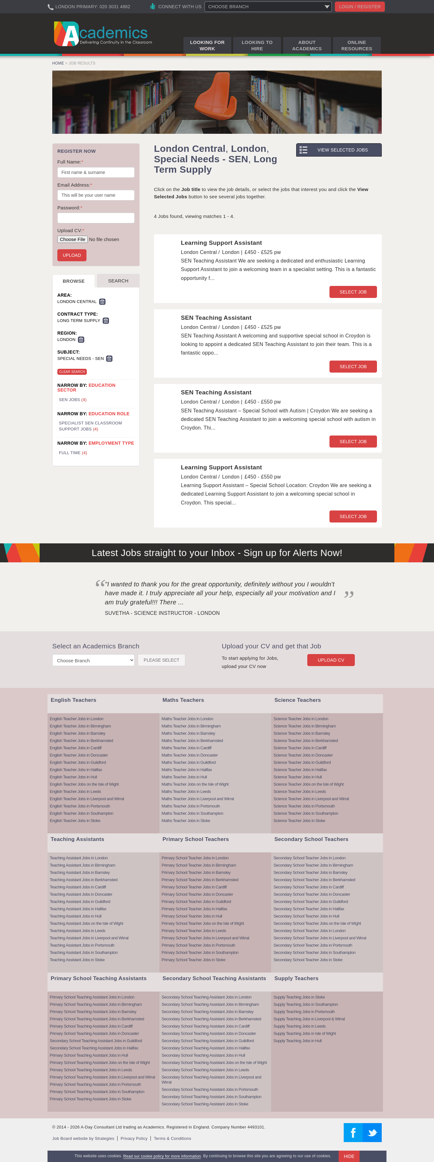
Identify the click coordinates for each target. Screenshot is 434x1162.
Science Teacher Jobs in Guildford (302, 762)
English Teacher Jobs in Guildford (78, 762)
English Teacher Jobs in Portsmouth (80, 806)
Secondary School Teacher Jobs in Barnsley (310, 872)
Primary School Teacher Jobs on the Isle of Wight (203, 923)
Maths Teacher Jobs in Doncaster (190, 755)
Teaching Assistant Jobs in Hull (75, 916)
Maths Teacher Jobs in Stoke (186, 820)
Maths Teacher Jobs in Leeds (186, 791)
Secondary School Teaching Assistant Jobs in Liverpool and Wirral (211, 1080)
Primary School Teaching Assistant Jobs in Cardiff (91, 1026)
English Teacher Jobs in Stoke (75, 820)
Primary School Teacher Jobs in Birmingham (199, 865)
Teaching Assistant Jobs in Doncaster (81, 894)
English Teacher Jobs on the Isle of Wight (84, 784)
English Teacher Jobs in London (76, 718)
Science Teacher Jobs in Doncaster (303, 755)
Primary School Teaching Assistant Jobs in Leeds (91, 1069)
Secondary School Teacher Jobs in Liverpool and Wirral (319, 938)
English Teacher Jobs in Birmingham (80, 726)
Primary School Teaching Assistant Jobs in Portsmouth (95, 1084)
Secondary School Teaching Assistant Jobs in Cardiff (206, 1026)
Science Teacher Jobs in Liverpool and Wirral (311, 798)
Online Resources (356, 45)
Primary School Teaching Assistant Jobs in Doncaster (94, 1033)
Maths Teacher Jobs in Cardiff (186, 747)
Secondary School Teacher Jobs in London (309, 858)
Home (58, 63)
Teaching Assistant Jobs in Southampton (84, 952)
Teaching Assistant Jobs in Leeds (77, 930)
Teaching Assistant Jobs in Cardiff (78, 887)
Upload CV (331, 660)
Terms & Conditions (172, 1138)
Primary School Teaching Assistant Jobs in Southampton (97, 1091)
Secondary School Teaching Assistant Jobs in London (206, 997)
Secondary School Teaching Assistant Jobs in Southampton (211, 1096)
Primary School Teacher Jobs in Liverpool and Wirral (205, 938)
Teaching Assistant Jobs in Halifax (78, 908)
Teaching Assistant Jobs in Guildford (80, 901)
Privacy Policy (134, 1138)
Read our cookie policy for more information (162, 1156)
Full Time (73, 452)
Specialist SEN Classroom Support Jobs (90, 426)
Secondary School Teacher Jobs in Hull (306, 916)
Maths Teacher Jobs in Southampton (192, 813)
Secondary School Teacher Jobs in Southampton (314, 952)
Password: (69, 207)
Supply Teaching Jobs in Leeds (299, 1026)
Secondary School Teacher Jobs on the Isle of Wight (317, 923)
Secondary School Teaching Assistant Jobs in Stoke (205, 1104)
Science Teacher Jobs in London (300, 718)
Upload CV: (70, 230)
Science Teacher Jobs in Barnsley (301, 733)
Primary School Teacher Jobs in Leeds (194, 930)
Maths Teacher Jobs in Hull (184, 777)
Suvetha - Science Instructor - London (162, 613)
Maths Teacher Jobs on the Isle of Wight (195, 784)
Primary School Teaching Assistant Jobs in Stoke (90, 1099)
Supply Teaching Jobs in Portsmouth (304, 1011)
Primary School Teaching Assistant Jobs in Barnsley (93, 1011)
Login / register (360, 6)
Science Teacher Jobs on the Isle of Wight (308, 784)
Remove (102, 302)
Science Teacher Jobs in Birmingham (304, 726)
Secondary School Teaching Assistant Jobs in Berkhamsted (211, 1019)
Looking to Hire (257, 45)
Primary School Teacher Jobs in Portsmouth (198, 945)
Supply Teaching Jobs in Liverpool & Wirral (309, 1019)
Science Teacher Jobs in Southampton (305, 813)
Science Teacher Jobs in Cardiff (299, 747)
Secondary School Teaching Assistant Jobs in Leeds (205, 1069)
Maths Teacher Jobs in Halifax (187, 769)
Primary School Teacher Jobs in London (195, 858)
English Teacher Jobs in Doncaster (79, 755)
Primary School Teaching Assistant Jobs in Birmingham (96, 1004)
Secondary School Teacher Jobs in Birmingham (313, 865)
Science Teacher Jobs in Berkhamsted (305, 740)
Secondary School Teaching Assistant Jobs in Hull (203, 1055)
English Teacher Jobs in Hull (73, 777)
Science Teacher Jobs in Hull (297, 777)
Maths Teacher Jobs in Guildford (189, 762)
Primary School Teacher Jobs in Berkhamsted (200, 879)
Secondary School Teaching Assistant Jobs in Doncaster (209, 1033)
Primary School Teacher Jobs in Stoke (193, 959)
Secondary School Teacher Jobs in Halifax (308, 908)
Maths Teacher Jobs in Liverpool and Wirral (198, 798)
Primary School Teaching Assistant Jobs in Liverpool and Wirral (102, 1077)
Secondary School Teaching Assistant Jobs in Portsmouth (210, 1089)
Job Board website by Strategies (83, 1138)
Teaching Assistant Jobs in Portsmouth (82, 945)
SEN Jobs (72, 399)
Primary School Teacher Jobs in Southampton (200, 952)
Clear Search (72, 372)
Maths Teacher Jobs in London (187, 718)
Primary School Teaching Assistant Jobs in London (92, 997)
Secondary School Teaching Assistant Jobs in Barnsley (207, 1011)
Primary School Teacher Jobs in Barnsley (196, 872)
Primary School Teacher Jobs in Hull (192, 916)
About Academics (307, 45)
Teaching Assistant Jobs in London (79, 858)
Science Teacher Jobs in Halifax (300, 769)
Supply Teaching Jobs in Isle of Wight (304, 1033)
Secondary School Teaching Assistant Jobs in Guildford (96, 1040)
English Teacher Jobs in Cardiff (75, 747)
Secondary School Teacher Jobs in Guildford (310, 901)
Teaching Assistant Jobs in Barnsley (80, 872)
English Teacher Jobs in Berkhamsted (81, 740)
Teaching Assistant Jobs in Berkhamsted (84, 879)
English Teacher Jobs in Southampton (81, 813)
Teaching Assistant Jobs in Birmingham (82, 865)
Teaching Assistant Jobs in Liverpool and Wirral (89, 938)
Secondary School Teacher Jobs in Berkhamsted (314, 879)
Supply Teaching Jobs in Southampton (305, 1004)
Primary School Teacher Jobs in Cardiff (194, 887)
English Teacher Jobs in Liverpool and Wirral (87, 798)
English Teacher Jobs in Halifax (76, 769)
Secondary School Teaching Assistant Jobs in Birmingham (210, 1004)
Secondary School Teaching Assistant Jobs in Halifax (94, 1048)
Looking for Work (207, 45)
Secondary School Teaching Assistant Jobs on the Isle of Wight (214, 1062)
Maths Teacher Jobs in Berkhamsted (192, 740)
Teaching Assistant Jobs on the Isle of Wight (86, 923)
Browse (74, 281)
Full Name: (70, 161)
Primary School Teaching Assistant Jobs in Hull (89, 1055)
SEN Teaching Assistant (216, 317)
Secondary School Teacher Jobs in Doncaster (311, 894)
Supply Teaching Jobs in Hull (297, 1040)
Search (118, 280)
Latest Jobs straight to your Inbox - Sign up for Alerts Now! (217, 552)
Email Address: (74, 185)
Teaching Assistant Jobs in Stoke (77, 959)
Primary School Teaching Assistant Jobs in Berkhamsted (97, 1019)
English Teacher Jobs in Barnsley (77, 733)
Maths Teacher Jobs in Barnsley (188, 733)
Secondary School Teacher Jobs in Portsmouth (312, 945)
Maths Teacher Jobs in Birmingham (191, 726)
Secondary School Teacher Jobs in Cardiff (308, 887)
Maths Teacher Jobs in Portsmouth (191, 806)
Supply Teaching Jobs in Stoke (299, 997)
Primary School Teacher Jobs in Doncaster (197, 894)
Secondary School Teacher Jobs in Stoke (307, 959)
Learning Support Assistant (221, 242)
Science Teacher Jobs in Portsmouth (304, 806)
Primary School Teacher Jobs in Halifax (194, 908)
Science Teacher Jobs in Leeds (299, 791)
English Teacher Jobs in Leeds (75, 791)
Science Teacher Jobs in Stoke (299, 820)
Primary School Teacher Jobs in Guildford (196, 901)
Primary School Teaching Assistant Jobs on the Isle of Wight (100, 1062)
